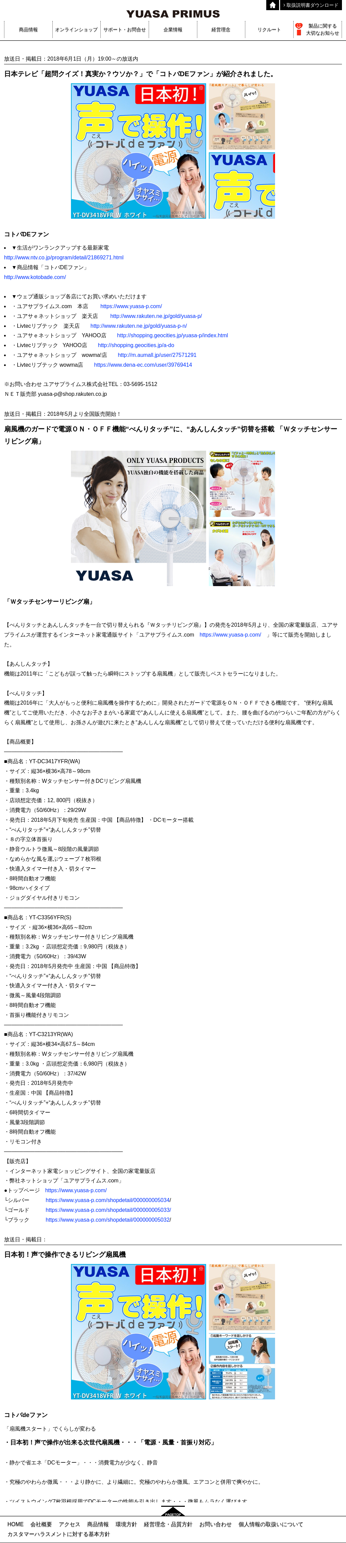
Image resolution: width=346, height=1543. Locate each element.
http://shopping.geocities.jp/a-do (136, 345)
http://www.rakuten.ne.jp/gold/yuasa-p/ (156, 316)
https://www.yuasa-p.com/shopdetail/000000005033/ (108, 1210)
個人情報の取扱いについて (271, 1524)
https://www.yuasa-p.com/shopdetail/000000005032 (107, 1220)
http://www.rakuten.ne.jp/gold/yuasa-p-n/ (139, 326)
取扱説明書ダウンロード (311, 5)
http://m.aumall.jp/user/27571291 (157, 355)
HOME (15, 1524)
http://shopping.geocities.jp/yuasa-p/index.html (172, 335)
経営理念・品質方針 (168, 1524)
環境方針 (126, 1524)
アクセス (69, 1524)
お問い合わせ (215, 1524)
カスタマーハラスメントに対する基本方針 (58, 1534)
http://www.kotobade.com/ (35, 277)
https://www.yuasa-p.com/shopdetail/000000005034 (107, 1200)
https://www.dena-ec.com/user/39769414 (143, 365)
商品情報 (98, 1524)
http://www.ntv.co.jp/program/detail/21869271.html (64, 257)
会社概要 (41, 1524)
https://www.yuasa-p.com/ (131, 306)
